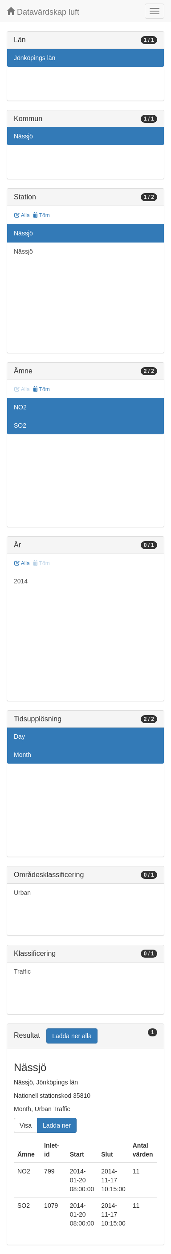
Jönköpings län (34, 57)
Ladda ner (57, 1125)
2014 (21, 581)
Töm (41, 215)
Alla (22, 215)
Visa (26, 1125)
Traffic (22, 971)
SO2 (20, 425)
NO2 (20, 407)
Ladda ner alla (72, 1036)
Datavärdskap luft (43, 11)
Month (22, 754)
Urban (22, 892)
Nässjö (23, 136)
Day (19, 736)
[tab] (85, 1036)
